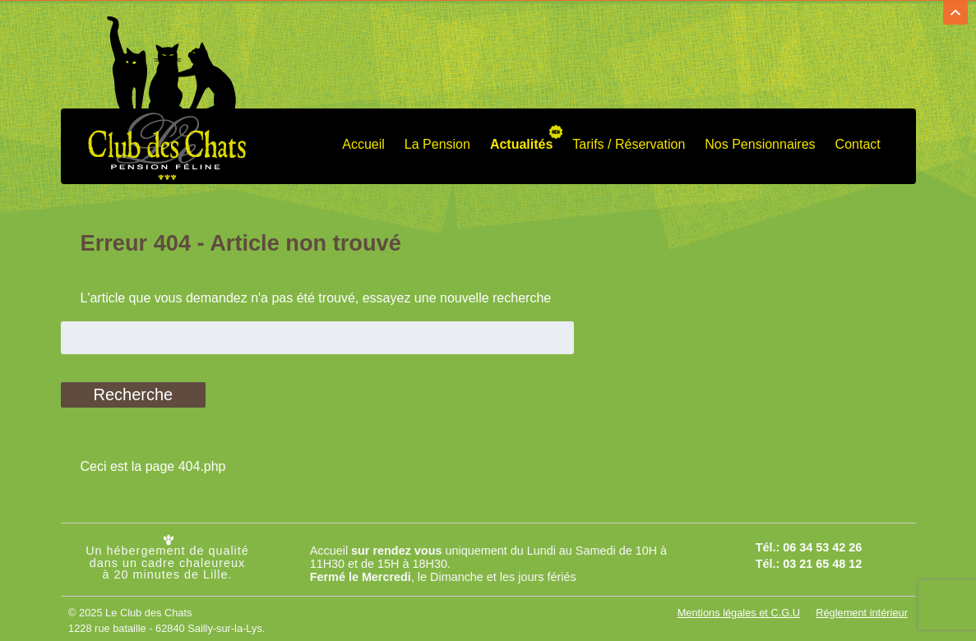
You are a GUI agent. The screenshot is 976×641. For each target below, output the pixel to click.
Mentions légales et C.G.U (739, 609)
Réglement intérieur (862, 609)
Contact (858, 141)
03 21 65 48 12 (822, 560)
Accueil (363, 141)
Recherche (133, 392)
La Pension (437, 141)
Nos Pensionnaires (760, 141)
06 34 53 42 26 (822, 544)
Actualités (521, 141)
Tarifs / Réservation (628, 141)
